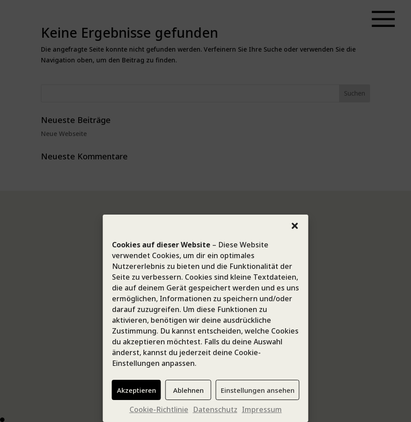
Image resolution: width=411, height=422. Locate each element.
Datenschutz (215, 409)
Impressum (262, 409)
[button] (294, 225)
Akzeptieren (136, 390)
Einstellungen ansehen (258, 390)
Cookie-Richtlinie (159, 409)
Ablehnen (188, 390)
